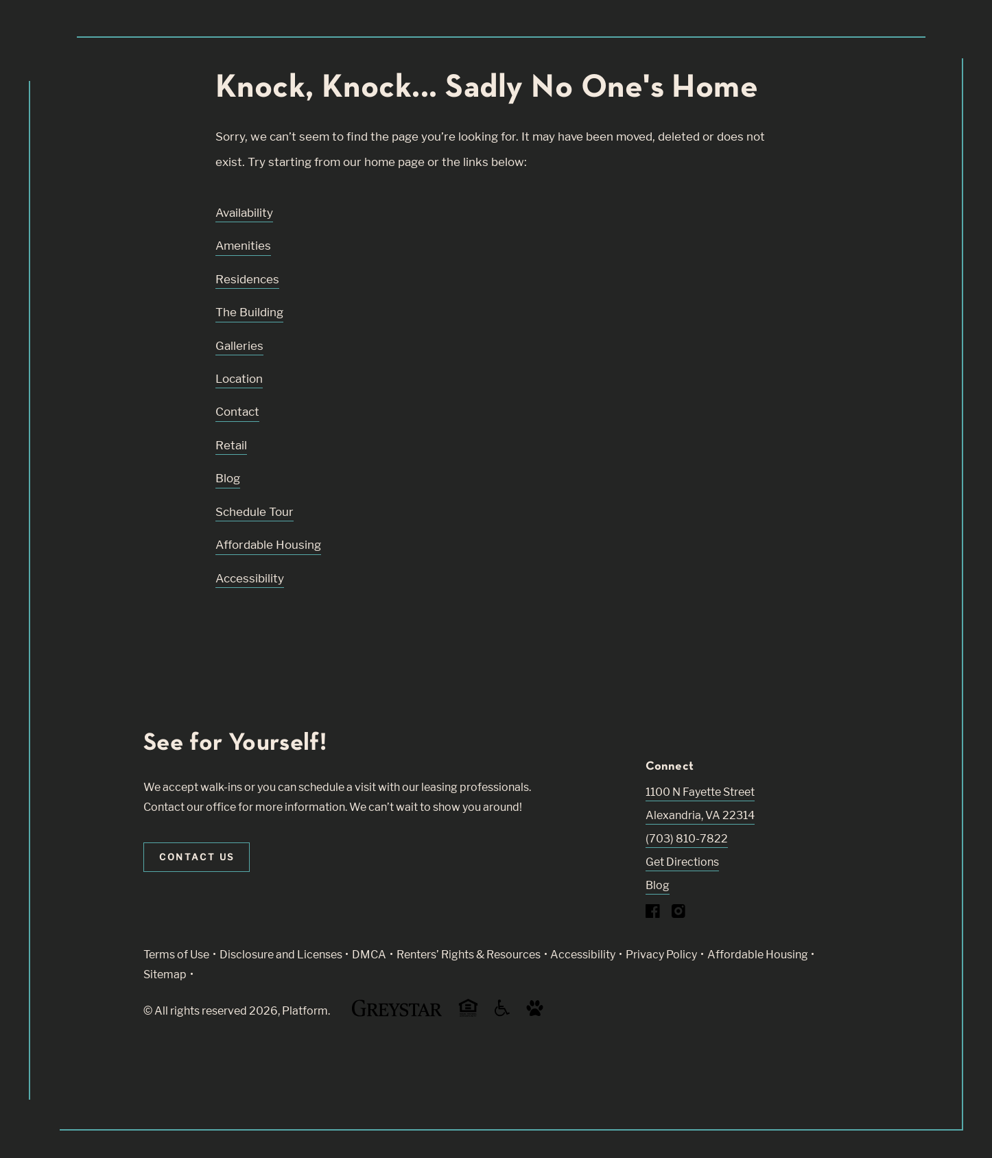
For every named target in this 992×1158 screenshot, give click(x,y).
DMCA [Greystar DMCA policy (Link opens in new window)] (369, 954)
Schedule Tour (254, 512)
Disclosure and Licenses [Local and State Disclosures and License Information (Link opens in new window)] (281, 954)
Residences (247, 279)
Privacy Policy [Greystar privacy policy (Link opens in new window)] (661, 954)
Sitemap (165, 974)
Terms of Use (176, 954)
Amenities (243, 245)
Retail (231, 445)
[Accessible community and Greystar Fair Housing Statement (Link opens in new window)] (502, 1012)
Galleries (239, 346)
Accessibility (249, 578)
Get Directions (682, 861)
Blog (227, 478)
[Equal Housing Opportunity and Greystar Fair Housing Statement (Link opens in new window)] (468, 1014)
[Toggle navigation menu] (951, 37)
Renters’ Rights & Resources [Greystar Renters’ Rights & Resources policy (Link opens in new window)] (469, 954)
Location (239, 379)
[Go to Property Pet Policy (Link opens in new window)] (534, 1012)
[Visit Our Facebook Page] (653, 914)
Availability (244, 213)
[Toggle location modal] (42, 1115)
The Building (249, 312)
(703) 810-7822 (687, 838)
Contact (237, 411)
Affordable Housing (268, 545)
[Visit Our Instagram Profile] (679, 914)
